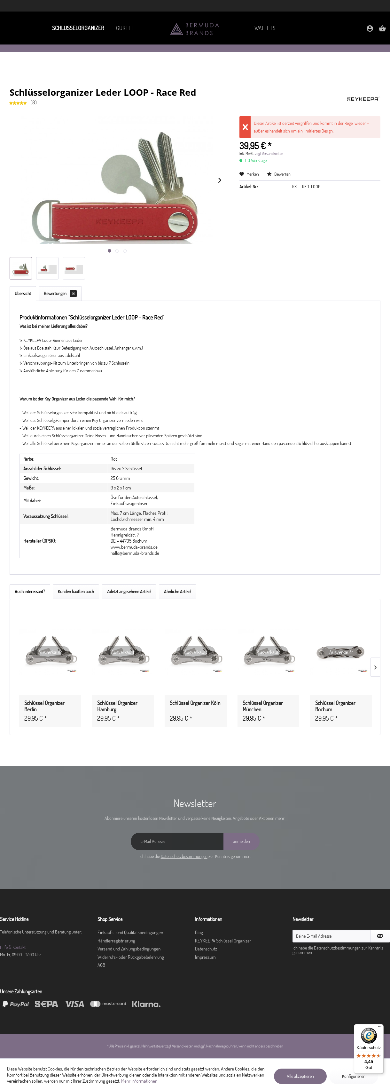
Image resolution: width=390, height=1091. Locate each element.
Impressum (205, 957)
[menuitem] (76, 28)
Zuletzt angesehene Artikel (129, 591)
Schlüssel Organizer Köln (195, 703)
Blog (199, 932)
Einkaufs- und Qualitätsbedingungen (130, 932)
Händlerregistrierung (116, 941)
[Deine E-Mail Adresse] (331, 936)
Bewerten (279, 174)
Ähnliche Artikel (177, 591)
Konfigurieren (353, 1076)
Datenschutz (206, 949)
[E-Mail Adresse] (177, 841)
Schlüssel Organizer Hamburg (117, 706)
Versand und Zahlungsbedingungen (129, 949)
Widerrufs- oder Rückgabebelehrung (131, 957)
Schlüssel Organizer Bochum (335, 706)
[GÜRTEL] (125, 28)
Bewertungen (60, 293)
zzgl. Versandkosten (269, 153)
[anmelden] (241, 841)
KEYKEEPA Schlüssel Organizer (223, 941)
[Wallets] (265, 28)
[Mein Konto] (370, 31)
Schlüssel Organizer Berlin (44, 706)
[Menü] (380, 1028)
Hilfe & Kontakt (13, 947)
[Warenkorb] (382, 31)
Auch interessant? (30, 591)
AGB (101, 965)
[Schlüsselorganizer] (76, 28)
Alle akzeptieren (300, 1076)
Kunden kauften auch (76, 591)
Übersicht (23, 293)
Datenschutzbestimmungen (184, 856)
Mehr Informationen (139, 1081)
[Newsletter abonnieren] (380, 936)
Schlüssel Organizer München (263, 706)
